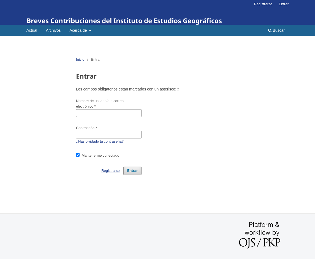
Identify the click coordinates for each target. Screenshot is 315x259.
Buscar (276, 30)
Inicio (80, 59)
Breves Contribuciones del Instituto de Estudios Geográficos (124, 20)
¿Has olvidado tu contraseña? (100, 141)
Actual (31, 30)
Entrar (284, 4)
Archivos (53, 30)
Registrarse (263, 4)
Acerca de (78, 30)
